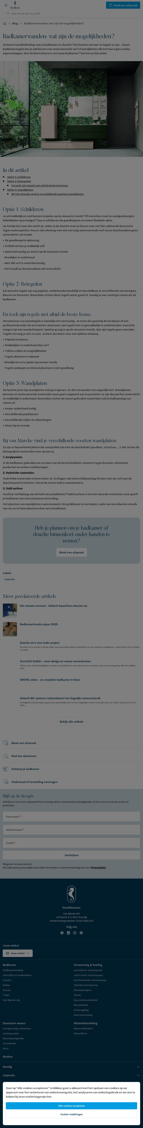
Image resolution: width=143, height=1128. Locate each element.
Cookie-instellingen (71, 1114)
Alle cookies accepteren (71, 1106)
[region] (71, 1103)
